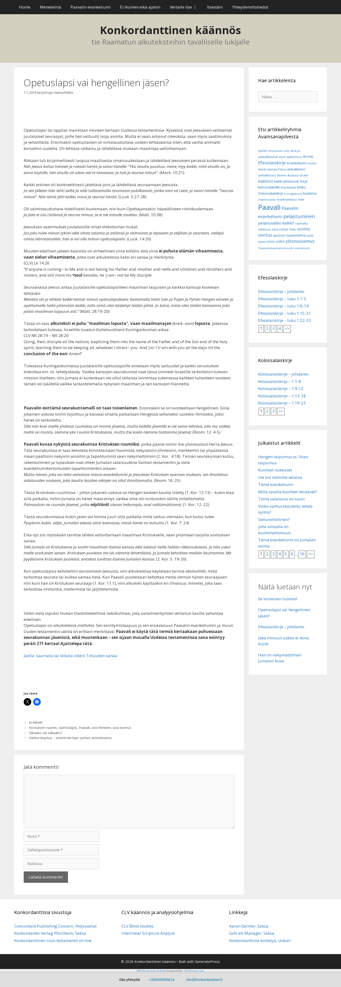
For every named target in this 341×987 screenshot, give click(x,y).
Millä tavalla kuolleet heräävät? (287, 491)
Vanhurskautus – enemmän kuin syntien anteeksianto (70, 738)
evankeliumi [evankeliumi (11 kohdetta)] (296, 163)
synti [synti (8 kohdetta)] (309, 235)
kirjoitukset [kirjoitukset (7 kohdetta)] (288, 187)
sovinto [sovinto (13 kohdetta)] (303, 229)
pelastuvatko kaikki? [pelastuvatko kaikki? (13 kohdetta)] (276, 223)
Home (24, 7)
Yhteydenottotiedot (250, 7)
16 (302, 553)
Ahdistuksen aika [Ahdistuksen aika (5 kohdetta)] (279, 151)
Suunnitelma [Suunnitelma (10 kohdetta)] (295, 235)
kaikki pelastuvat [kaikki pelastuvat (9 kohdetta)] (286, 181)
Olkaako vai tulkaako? (46, 733)
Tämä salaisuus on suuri (281, 499)
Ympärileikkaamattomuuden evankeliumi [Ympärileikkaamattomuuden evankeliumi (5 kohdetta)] (284, 248)
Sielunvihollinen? (274, 519)
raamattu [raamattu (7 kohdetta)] (301, 223)
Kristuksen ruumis (43, 727)
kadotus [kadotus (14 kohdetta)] (265, 181)
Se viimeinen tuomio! (277, 598)
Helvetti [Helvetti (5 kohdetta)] (312, 163)
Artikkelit (36, 722)
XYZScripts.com (194, 971)
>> (287, 328)
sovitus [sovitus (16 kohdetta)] (265, 235)
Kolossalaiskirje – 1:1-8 (279, 381)
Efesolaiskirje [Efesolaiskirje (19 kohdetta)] (272, 163)
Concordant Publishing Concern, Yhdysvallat (55, 926)
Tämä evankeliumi (275, 484)
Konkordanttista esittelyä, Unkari (260, 940)
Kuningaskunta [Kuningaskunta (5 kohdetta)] (293, 193)
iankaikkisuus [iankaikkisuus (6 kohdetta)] (267, 175)
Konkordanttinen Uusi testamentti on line (52, 940)
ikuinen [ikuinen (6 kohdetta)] (282, 175)
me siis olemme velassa (280, 477)
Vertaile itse (186, 7)
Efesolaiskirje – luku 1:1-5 (282, 298)
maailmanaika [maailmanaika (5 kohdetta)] (267, 199)
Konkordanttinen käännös (170, 30)
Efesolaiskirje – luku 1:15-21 (284, 313)
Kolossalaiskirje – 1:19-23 (282, 403)
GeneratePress (207, 961)
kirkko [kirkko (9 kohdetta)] (301, 187)
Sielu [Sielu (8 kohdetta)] (292, 229)
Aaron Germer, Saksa (248, 926)
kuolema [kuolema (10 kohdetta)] (309, 193)
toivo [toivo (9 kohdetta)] (271, 241)
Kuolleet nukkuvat (275, 470)
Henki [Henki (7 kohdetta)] (262, 169)
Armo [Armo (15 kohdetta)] (308, 156)
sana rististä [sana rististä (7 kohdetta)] (280, 229)
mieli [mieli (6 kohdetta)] (301, 199)
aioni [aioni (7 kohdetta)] (282, 157)
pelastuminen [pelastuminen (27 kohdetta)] (299, 216)
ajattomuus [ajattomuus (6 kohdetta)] (294, 157)
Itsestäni (215, 7)
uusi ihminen (101, 727)
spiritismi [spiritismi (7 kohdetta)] (279, 235)
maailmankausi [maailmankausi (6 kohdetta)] (287, 199)
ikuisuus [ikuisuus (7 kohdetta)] (293, 175)
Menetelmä (50, 7)
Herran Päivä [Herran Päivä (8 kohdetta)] (276, 169)
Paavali (84, 727)
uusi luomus (122, 727)
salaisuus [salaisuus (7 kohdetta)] (264, 229)
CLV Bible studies (137, 926)
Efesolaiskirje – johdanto (281, 291)
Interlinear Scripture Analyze (148, 933)
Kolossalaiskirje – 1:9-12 (280, 388)
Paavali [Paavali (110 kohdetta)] (269, 207)
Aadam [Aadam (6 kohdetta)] (263, 151)
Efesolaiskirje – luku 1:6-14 (283, 306)
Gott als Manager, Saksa (251, 933)
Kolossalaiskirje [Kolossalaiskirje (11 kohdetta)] (270, 193)
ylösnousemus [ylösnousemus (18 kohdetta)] (300, 241)
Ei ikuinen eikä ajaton (140, 7)
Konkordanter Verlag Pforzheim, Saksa (50, 933)
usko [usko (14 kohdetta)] (280, 241)
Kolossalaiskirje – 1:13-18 (282, 396)
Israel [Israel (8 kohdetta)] (304, 175)
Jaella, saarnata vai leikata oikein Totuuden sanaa (70, 655)
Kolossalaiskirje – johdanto (283, 374)
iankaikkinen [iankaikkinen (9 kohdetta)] (296, 169)
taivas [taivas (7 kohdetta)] (262, 242)
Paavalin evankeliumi (91, 7)
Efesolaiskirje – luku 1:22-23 (284, 320)
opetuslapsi (68, 727)
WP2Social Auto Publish (151, 971)
